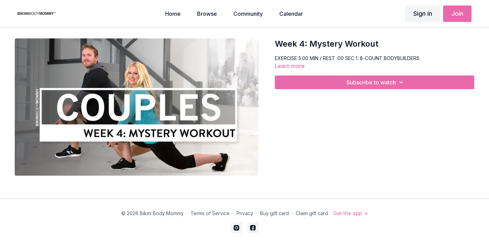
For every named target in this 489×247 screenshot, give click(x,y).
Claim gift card (312, 213)
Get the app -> (350, 213)
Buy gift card (274, 213)
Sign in (422, 13)
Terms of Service (210, 213)
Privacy (244, 213)
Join (457, 13)
